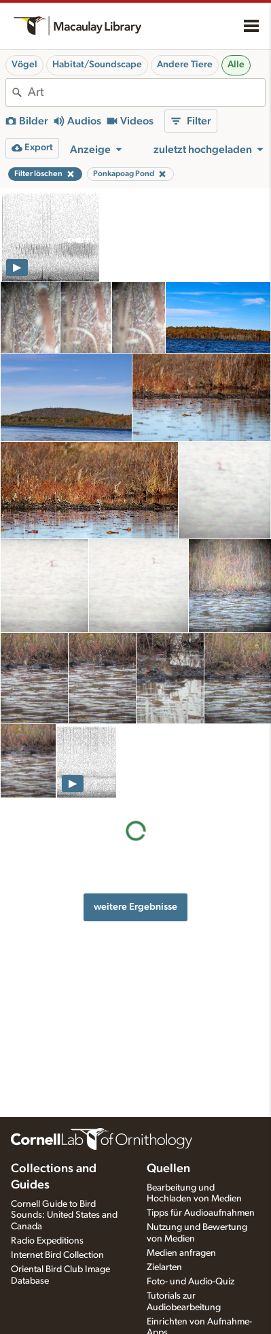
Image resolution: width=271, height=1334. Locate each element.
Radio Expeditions (47, 1241)
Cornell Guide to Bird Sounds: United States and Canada (64, 1215)
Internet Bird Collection (57, 1255)
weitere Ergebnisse (135, 907)
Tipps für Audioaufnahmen (201, 1213)
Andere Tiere (185, 64)
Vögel (24, 64)
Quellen (168, 1169)
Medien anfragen (181, 1253)
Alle (236, 64)
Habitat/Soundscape (97, 64)
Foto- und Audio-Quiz (190, 1281)
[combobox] (146, 92)
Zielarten (164, 1267)
